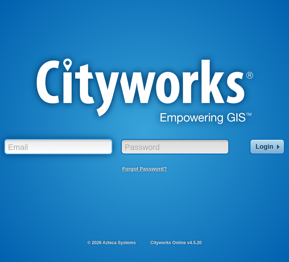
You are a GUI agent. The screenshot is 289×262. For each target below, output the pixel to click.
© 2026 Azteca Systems (111, 242)
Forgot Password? (144, 169)
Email (18, 147)
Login (268, 146)
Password (142, 147)
